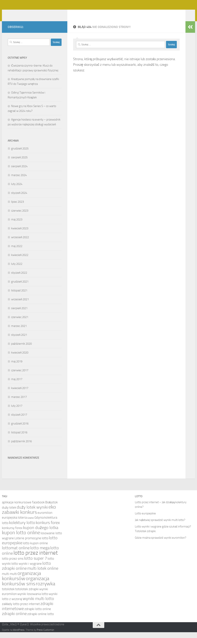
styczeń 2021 (19, 340)
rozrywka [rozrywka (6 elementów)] (45, 589)
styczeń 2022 (19, 278)
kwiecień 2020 (19, 358)
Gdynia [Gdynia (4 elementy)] (39, 523)
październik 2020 (21, 349)
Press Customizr (45, 635)
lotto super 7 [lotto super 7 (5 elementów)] (35, 564)
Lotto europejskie (145, 519)
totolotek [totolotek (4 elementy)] (8, 595)
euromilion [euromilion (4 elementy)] (45, 518)
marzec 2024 (19, 181)
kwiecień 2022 (19, 260)
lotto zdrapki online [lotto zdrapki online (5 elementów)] (26, 572)
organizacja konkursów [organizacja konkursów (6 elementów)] (21, 581)
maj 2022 (16, 252)
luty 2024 (16, 190)
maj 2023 (16, 225)
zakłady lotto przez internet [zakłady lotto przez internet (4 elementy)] (21, 610)
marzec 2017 (19, 402)
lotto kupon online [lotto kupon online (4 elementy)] (35, 549)
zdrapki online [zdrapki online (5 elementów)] (14, 619)
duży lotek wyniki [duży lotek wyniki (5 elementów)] (32, 513)
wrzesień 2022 (20, 243)
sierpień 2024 (19, 172)
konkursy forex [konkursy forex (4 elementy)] (12, 534)
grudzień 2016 (19, 429)
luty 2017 (16, 411)
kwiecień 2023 (19, 234)
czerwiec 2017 (19, 376)
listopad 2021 (19, 296)
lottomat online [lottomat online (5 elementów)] (16, 553)
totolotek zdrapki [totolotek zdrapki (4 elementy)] (27, 595)
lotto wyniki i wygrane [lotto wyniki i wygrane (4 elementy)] (26, 569)
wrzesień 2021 (20, 305)
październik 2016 (21, 447)
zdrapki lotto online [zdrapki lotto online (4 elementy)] (37, 615)
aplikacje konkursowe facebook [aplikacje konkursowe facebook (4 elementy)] (23, 508)
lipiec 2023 (17, 207)
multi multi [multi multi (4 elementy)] (9, 579)
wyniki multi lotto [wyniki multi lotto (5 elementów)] (38, 604)
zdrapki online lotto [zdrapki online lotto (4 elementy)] (40, 620)
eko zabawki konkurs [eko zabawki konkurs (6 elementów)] (29, 515)
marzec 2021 (19, 331)
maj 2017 (16, 385)
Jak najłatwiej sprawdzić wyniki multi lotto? (160, 525)
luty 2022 (16, 269)
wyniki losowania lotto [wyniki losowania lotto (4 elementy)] (32, 600)
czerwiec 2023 (19, 216)
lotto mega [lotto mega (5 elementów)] (40, 553)
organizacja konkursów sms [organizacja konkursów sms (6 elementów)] (25, 586)
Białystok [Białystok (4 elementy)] (51, 508)
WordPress (18, 635)
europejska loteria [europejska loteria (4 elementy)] (14, 523)
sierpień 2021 (19, 314)
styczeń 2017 (19, 420)
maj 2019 (16, 367)
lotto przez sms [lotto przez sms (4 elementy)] (12, 564)
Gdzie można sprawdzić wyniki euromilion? (160, 543)
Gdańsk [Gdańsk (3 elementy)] (30, 523)
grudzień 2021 (19, 287)
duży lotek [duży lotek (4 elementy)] (9, 513)
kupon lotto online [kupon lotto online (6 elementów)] (21, 538)
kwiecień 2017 (19, 394)
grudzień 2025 (19, 154)
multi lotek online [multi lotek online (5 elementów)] (42, 574)
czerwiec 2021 (19, 323)
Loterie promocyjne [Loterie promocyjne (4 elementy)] (27, 544)
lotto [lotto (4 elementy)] (45, 544)
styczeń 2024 (19, 198)
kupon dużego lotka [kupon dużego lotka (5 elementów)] (40, 533)
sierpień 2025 (19, 163)
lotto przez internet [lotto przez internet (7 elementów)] (35, 558)
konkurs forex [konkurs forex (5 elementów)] (48, 528)
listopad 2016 (19, 438)
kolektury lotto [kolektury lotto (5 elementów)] (22, 528)
